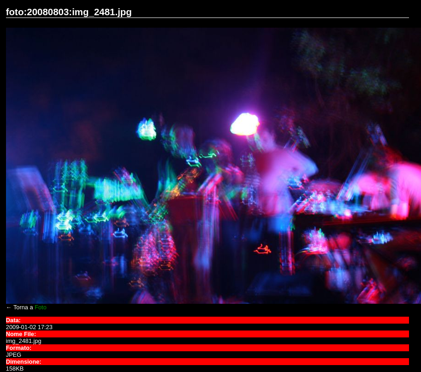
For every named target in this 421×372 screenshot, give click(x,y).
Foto (41, 307)
